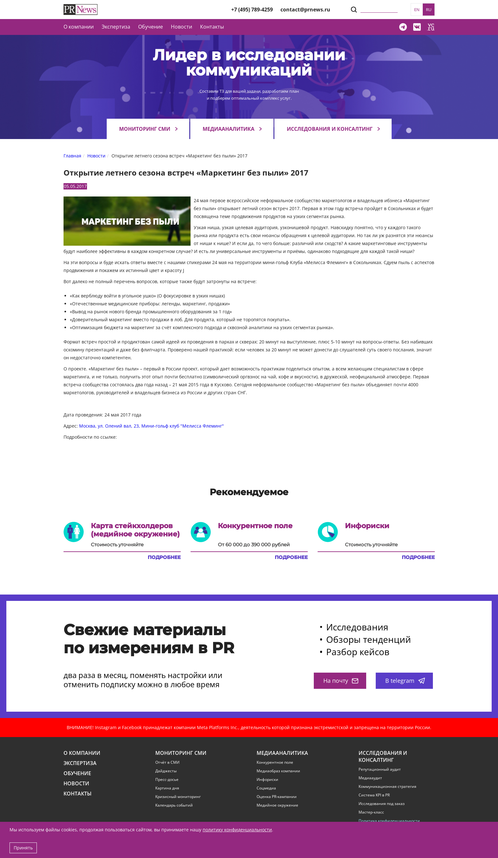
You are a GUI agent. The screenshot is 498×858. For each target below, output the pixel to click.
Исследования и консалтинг (330, 128)
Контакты (212, 26)
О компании (79, 26)
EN (417, 9)
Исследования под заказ (382, 803)
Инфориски (267, 779)
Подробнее (164, 557)
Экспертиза (80, 763)
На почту (340, 680)
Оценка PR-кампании (277, 796)
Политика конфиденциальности (389, 820)
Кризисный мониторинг (178, 796)
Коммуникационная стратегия (387, 786)
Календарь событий (174, 805)
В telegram (405, 680)
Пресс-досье (166, 779)
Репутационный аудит (380, 769)
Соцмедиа (266, 788)
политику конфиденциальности (237, 830)
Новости (181, 26)
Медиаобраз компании (278, 771)
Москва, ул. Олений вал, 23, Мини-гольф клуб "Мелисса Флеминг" (151, 426)
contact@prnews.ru (305, 9)
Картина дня (167, 788)
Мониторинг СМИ (144, 128)
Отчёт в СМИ (167, 762)
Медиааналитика (228, 128)
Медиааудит (370, 778)
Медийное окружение (277, 805)
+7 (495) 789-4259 (252, 9)
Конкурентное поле (275, 762)
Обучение (150, 26)
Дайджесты (166, 771)
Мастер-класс (371, 812)
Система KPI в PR (374, 795)
